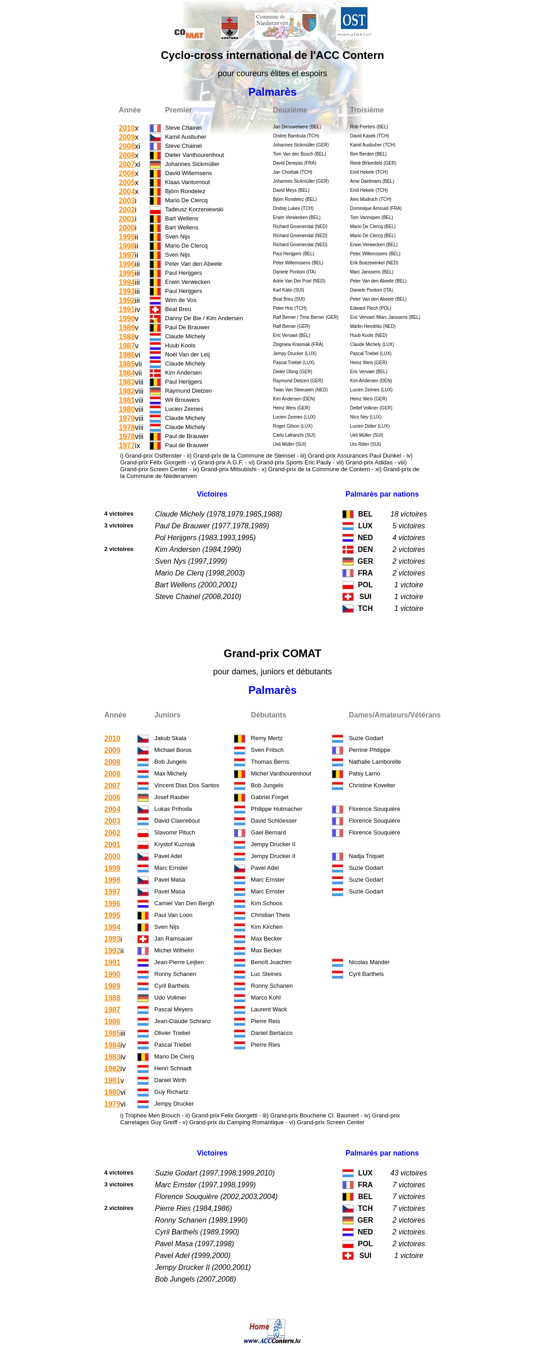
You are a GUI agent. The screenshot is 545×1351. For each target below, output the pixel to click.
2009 (127, 137)
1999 (127, 237)
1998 (127, 246)
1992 (127, 300)
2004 (127, 191)
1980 (127, 409)
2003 (127, 201)
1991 (127, 309)
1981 (127, 400)
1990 (127, 318)
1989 (127, 328)
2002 (127, 210)
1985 (127, 364)
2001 (127, 219)
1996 (127, 264)
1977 (127, 445)
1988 (127, 337)
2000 (127, 228)
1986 (127, 355)
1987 (127, 346)
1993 (127, 291)
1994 (127, 282)
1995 (127, 273)
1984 (127, 373)
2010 (127, 128)
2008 (127, 146)
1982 (127, 391)
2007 (127, 164)
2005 (127, 182)
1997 (127, 255)
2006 (127, 173)
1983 (127, 382)
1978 (127, 427)
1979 (127, 418)
